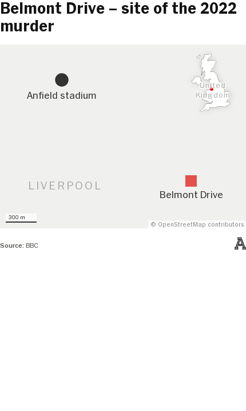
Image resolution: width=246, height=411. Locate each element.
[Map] (123, 137)
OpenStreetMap (182, 224)
